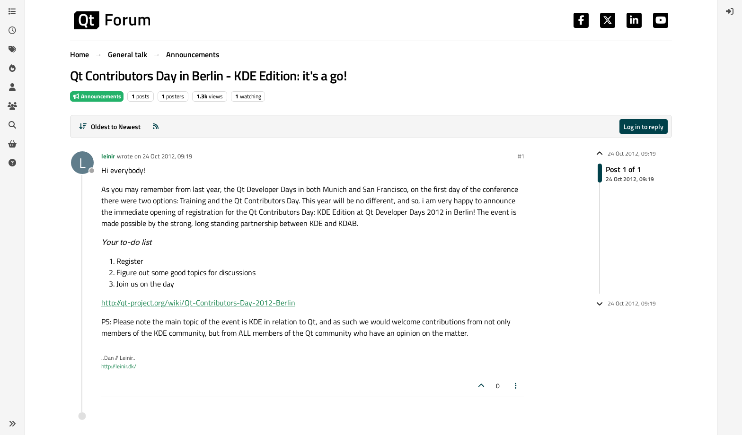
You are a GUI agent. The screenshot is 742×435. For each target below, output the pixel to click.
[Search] (12, 124)
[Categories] (12, 11)
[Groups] (12, 105)
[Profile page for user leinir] (82, 162)
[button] (12, 423)
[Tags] (12, 49)
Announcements (96, 96)
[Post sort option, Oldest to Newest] (109, 126)
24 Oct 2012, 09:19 (167, 156)
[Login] (729, 11)
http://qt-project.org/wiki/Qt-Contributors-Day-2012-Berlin (198, 302)
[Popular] (12, 68)
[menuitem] (729, 11)
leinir (108, 156)
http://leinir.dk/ (118, 366)
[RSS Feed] (156, 126)
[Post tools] (516, 385)
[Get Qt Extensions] (12, 143)
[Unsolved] (12, 162)
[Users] (12, 87)
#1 (521, 156)
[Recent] (12, 30)
